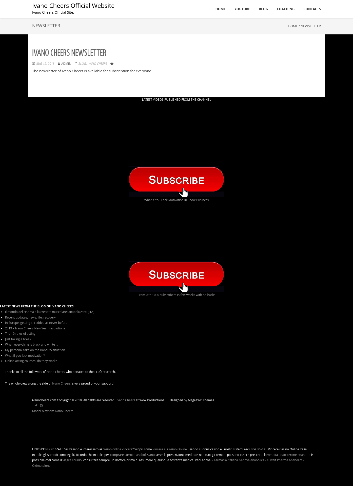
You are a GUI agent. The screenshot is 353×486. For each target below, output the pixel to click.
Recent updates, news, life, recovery (30, 317)
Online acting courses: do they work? (31, 361)
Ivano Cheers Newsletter (69, 53)
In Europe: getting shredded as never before (36, 323)
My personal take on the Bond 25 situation (35, 350)
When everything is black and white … (31, 344)
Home (293, 26)
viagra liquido (72, 460)
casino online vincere (117, 449)
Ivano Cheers (56, 372)
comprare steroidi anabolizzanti (132, 455)
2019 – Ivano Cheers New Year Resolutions (35, 328)
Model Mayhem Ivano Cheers (52, 411)
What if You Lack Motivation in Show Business (176, 200)
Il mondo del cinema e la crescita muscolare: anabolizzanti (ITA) (49, 312)
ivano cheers (97, 63)
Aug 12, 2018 (45, 63)
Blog (82, 63)
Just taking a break (18, 339)
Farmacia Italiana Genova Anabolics (239, 460)
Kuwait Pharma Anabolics (285, 460)
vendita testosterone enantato (288, 455)
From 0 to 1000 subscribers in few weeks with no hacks (176, 295)
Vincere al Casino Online (170, 449)
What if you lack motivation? (25, 355)
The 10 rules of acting (20, 333)
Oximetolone (41, 465)
